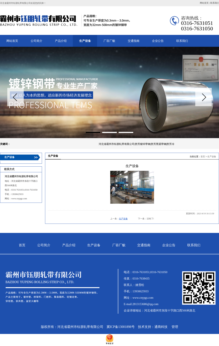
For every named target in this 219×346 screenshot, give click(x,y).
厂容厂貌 (118, 245)
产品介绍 (68, 245)
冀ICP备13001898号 (121, 327)
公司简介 (43, 245)
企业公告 (168, 245)
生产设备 (211, 156)
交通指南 (143, 245)
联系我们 (214, 3)
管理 (175, 327)
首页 (203, 156)
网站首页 (204, 3)
